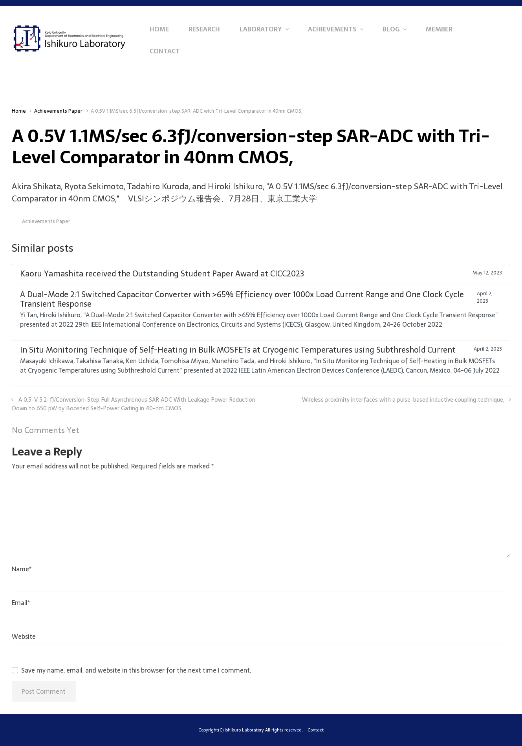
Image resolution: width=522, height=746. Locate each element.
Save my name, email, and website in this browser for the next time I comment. (136, 670)
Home (159, 29)
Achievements (332, 29)
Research (204, 29)
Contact (165, 51)
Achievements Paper (58, 111)
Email (21, 602)
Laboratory (261, 29)
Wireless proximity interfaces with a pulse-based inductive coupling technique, (403, 399)
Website (24, 636)
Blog (391, 29)
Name (21, 569)
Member (439, 29)
